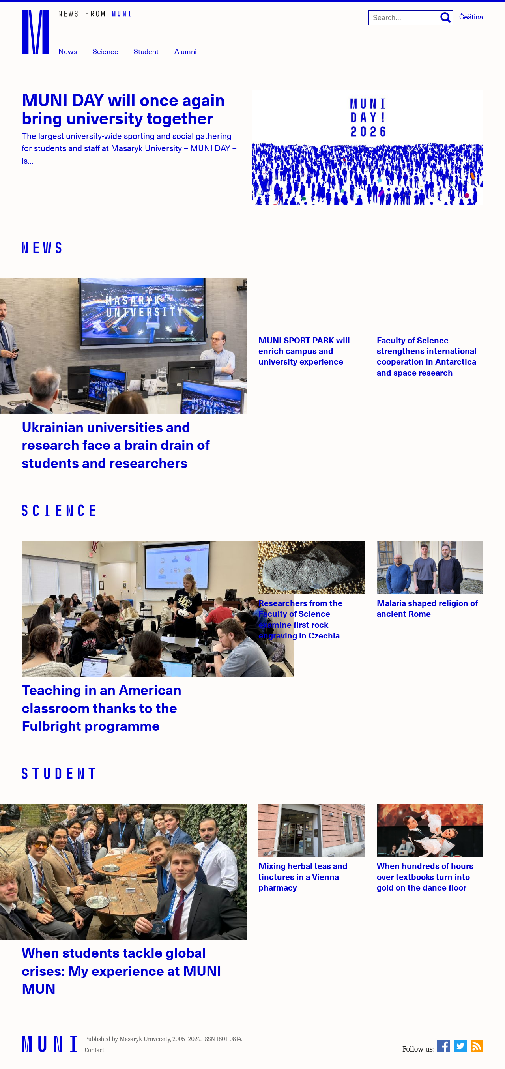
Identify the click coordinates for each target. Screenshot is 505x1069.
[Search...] (410, 17)
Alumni (185, 51)
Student (146, 51)
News (67, 51)
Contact (95, 1050)
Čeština (471, 16)
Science (105, 51)
